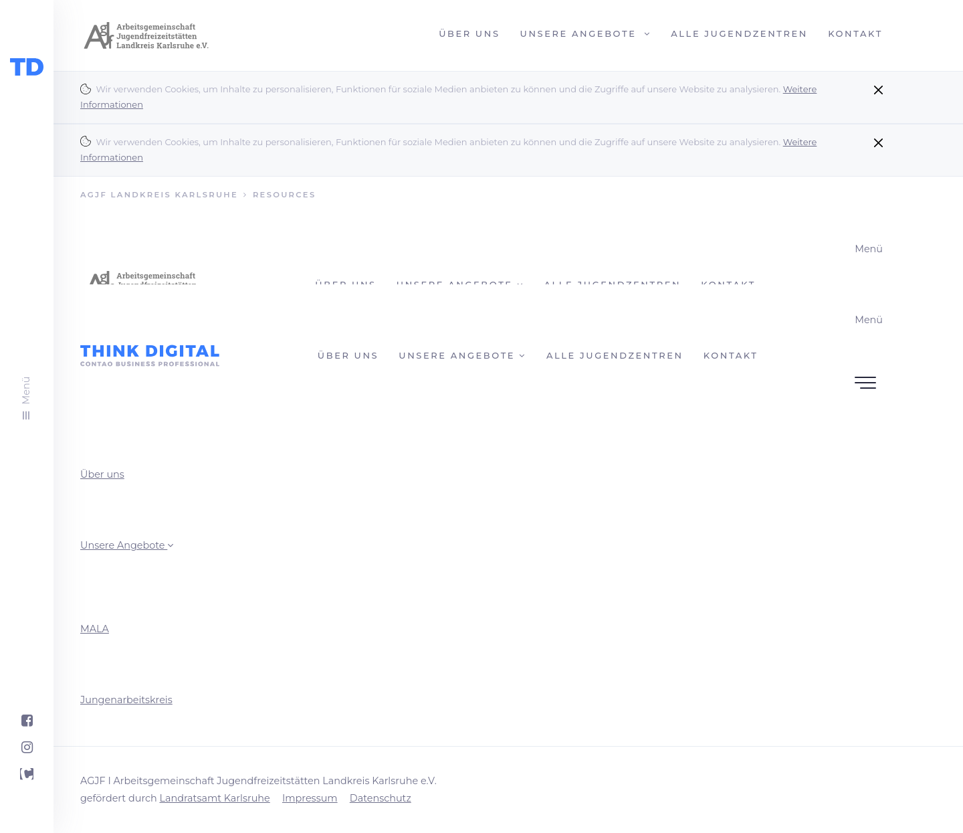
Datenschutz (380, 798)
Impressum (310, 798)
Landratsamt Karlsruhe (214, 798)
